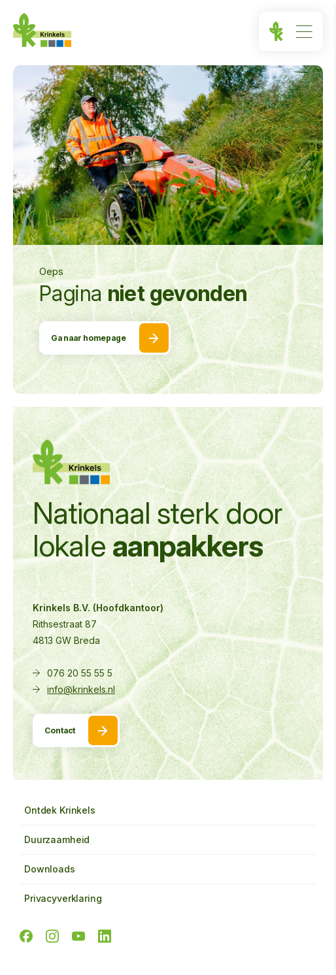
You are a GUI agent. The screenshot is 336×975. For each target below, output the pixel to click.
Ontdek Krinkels (59, 810)
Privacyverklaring (63, 898)
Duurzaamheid (57, 839)
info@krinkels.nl (81, 689)
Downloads (49, 868)
